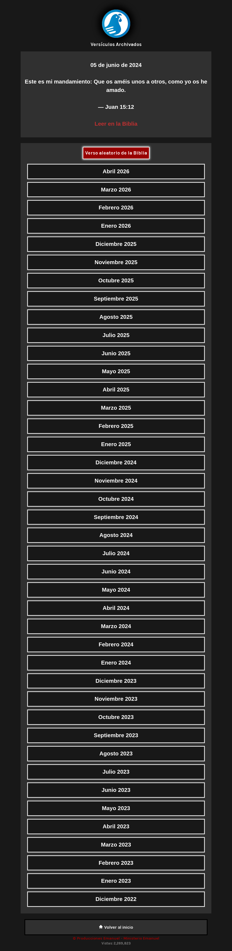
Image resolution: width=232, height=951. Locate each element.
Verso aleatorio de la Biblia (116, 153)
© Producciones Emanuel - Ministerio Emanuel (116, 938)
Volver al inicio (116, 927)
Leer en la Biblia (116, 124)
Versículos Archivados (116, 44)
